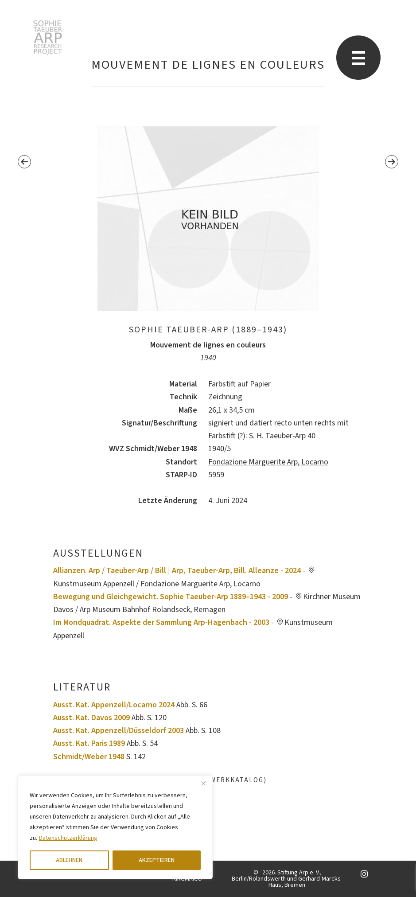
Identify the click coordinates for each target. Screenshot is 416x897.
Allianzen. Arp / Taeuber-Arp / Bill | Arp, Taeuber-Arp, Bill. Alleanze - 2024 (177, 570)
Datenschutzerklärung (68, 838)
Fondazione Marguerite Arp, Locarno (268, 462)
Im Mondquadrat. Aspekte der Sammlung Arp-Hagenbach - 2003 (161, 622)
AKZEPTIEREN (157, 860)
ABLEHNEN (69, 860)
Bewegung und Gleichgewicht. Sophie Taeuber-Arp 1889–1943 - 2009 (170, 596)
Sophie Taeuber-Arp (47, 38)
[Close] (203, 783)
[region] (115, 827)
